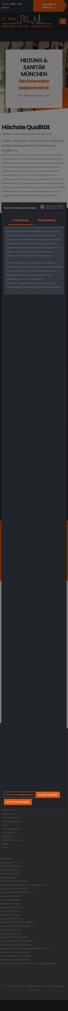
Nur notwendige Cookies (20, 794)
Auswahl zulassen (47, 794)
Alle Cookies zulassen (17, 802)
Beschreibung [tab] (46, 220)
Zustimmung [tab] (20, 220)
